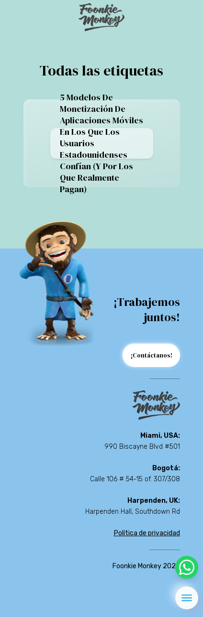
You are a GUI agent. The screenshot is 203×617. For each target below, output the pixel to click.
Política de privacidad (147, 533)
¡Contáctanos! (151, 355)
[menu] (186, 597)
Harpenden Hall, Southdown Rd (132, 512)
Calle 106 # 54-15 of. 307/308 (135, 479)
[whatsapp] (186, 567)
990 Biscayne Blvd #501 (142, 447)
